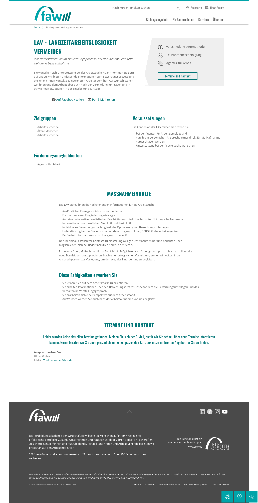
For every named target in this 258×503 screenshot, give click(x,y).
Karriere (203, 19)
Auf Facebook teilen (70, 99)
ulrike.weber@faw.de (59, 360)
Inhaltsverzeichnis (220, 484)
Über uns (218, 19)
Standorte (196, 8)
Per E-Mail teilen (103, 99)
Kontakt (205, 484)
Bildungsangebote (157, 19)
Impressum (150, 484)
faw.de (37, 27)
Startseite (136, 484)
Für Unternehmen (183, 19)
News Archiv (217, 8)
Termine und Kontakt (177, 75)
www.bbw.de (195, 446)
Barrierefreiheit (191, 484)
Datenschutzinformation (169, 484)
